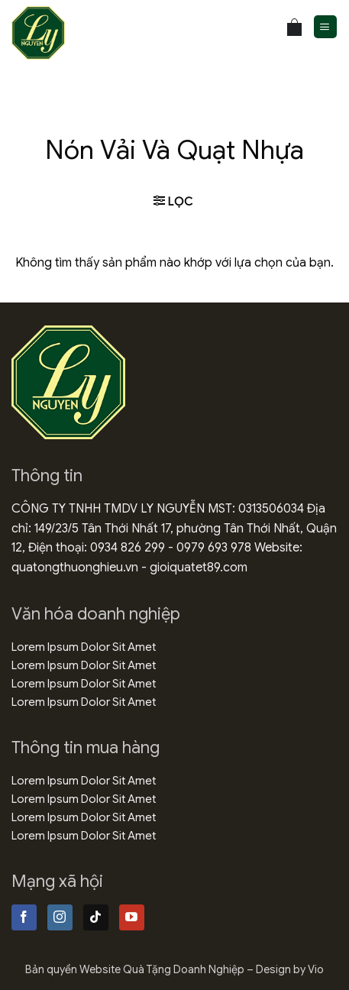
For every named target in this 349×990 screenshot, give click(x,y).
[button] (325, 27)
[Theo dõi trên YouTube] (131, 917)
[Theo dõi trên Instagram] (60, 917)
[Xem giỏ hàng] (294, 27)
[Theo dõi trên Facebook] (24, 917)
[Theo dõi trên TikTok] (95, 917)
